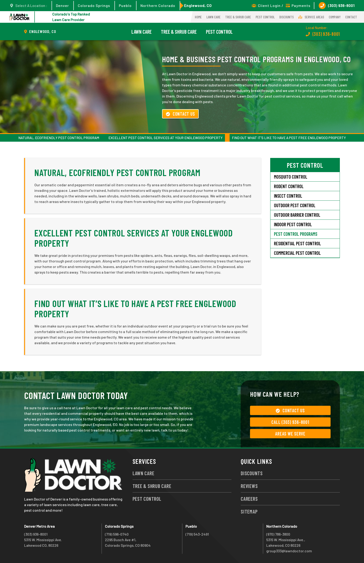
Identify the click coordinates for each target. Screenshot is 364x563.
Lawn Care (213, 17)
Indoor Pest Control (293, 224)
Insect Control (288, 196)
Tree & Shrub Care (238, 17)
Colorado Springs (94, 5)
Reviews (249, 486)
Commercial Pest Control (297, 253)
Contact (351, 17)
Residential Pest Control (297, 243)
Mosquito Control (290, 177)
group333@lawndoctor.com (289, 551)
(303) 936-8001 (337, 5)
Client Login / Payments (281, 5)
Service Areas (311, 17)
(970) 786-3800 (278, 534)
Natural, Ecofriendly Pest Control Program (58, 138)
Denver (62, 5)
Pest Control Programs (295, 234)
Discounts (286, 17)
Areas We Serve (290, 433)
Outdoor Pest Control (294, 205)
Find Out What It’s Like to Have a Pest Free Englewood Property (289, 138)
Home (198, 17)
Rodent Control (289, 186)
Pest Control (265, 17)
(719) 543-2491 (197, 534)
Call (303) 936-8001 (290, 422)
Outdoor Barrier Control (297, 215)
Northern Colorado (157, 5)
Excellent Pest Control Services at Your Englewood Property (165, 138)
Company (335, 17)
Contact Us (180, 114)
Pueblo (125, 5)
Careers (249, 499)
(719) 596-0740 (117, 534)
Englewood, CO (198, 5)
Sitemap (249, 511)
